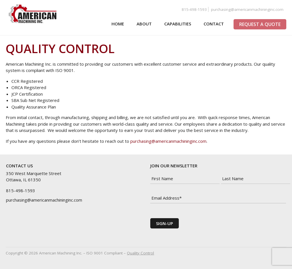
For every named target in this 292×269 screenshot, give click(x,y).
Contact (212, 24)
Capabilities (176, 24)
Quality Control (140, 253)
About (142, 24)
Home (116, 24)
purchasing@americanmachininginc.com (247, 9)
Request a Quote (260, 24)
